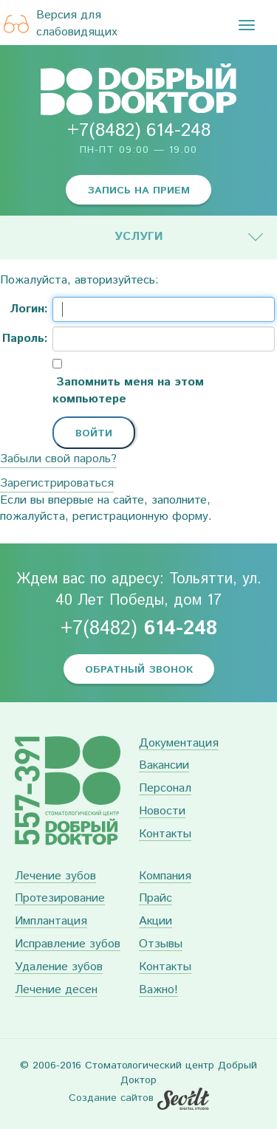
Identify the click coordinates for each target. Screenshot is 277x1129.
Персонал (165, 789)
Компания (165, 877)
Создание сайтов (111, 1098)
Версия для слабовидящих (60, 24)
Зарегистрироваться (57, 483)
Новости (162, 812)
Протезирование (60, 899)
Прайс (155, 899)
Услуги (138, 236)
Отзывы (160, 944)
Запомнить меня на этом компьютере (128, 391)
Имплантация (51, 922)
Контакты (165, 834)
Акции (155, 922)
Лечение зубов (55, 877)
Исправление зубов (67, 944)
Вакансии (164, 766)
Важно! (158, 990)
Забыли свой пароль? (58, 458)
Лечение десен (56, 990)
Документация (179, 744)
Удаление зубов (59, 967)
